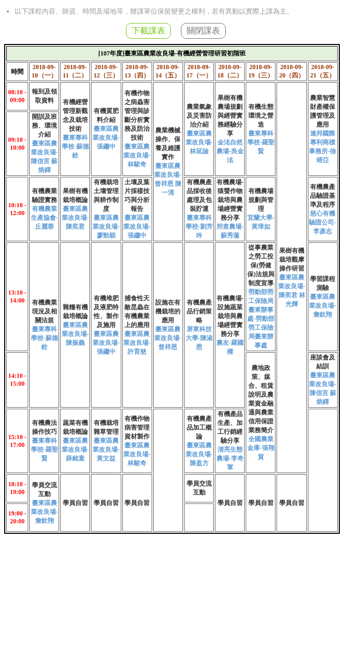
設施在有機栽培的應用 (167, 311)
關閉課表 (203, 30)
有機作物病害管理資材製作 (137, 427)
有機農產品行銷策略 (199, 311)
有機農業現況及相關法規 (44, 311)
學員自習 (75, 503)
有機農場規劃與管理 (260, 199)
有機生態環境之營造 (260, 115)
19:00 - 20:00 (17, 517)
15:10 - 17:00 (17, 440)
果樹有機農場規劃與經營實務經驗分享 (230, 115)
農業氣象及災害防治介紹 (199, 115)
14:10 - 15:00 (17, 379)
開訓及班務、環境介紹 (44, 125)
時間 (17, 71)
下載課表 (148, 30)
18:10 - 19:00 (17, 488)
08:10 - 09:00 (17, 96)
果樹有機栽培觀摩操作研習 (291, 259)
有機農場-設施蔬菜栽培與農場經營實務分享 (230, 316)
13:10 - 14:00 (17, 296)
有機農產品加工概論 (199, 427)
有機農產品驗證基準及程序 (322, 195)
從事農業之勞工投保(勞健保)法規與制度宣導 (260, 265)
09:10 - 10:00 (17, 143)
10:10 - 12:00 (17, 209)
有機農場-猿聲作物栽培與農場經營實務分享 (230, 199)
